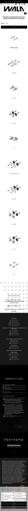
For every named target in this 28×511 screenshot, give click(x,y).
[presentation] (14, 420)
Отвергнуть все (14, 507)
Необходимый (6, 493)
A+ (26, 11)
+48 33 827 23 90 (9, 1)
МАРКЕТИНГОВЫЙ (7, 496)
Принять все (14, 505)
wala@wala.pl (18, 1)
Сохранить (14, 502)
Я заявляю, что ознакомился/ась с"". (13, 417)
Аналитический (18, 493)
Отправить (20, 426)
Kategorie (14, 27)
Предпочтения (6, 499)
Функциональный (19, 496)
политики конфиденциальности (15, 490)
